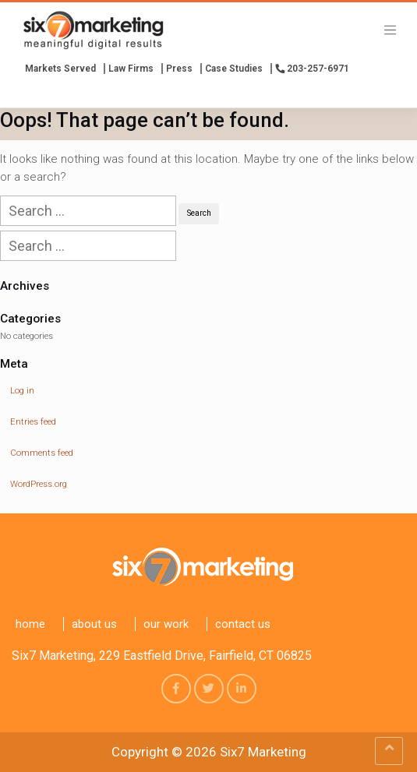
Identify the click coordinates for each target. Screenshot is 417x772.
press (179, 68)
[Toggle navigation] (390, 29)
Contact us (242, 624)
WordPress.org (38, 484)
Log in (22, 391)
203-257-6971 (312, 68)
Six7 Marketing (263, 752)
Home (30, 624)
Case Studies (234, 68)
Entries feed (33, 422)
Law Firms (131, 68)
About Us (94, 624)
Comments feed (41, 453)
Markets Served (60, 68)
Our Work (166, 624)
